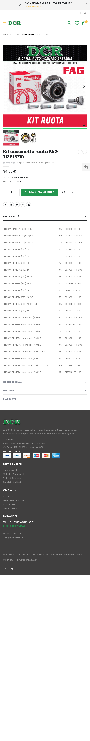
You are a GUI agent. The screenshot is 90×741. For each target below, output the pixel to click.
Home (5, 34)
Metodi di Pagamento (14, 474)
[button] (84, 126)
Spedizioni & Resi (12, 482)
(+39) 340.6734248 (14, 526)
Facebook (5, 204)
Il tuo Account (10, 470)
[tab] (45, 216)
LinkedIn (17, 204)
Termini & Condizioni (13, 500)
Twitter (11, 204)
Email (28, 204)
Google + (22, 204)
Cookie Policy (10, 504)
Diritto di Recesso (12, 478)
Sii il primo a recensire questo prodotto (35, 162)
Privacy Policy (10, 508)
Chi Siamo (8, 496)
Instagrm (11, 568)
